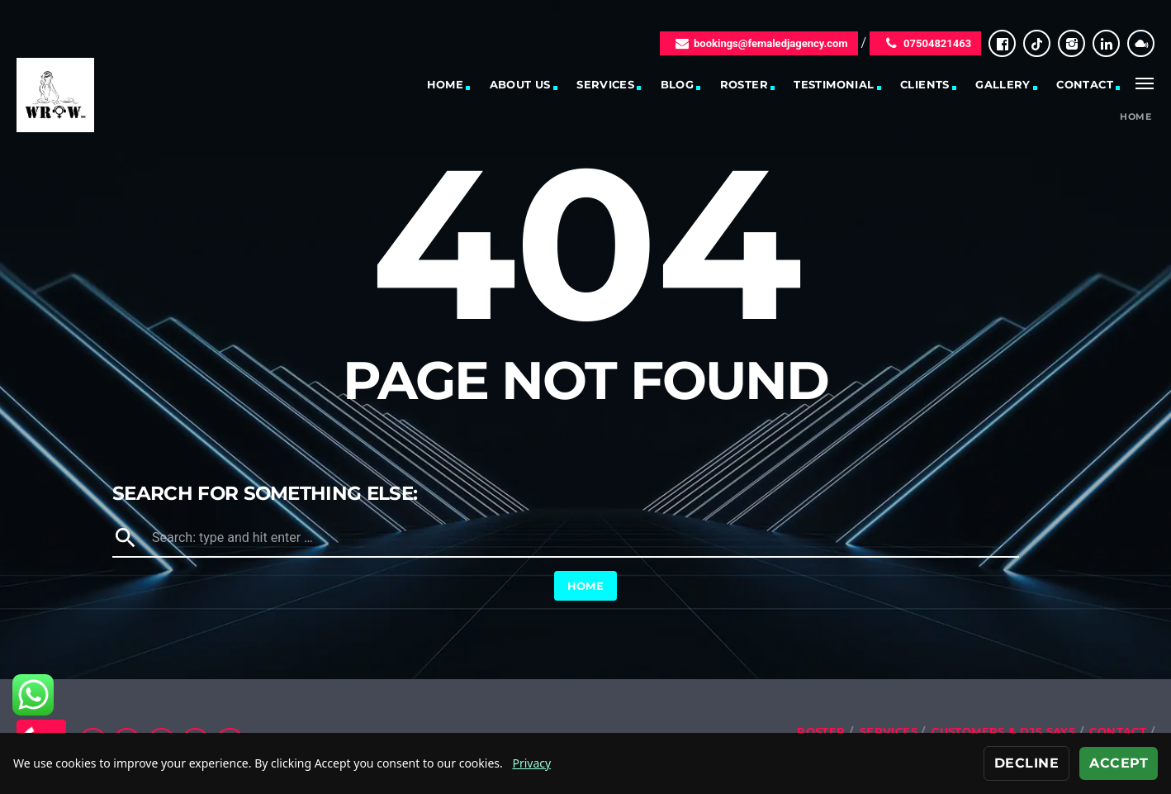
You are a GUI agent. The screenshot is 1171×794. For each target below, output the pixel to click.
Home (445, 84)
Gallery (1003, 84)
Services (605, 84)
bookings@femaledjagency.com (759, 43)
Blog (678, 84)
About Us (520, 84)
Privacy (531, 763)
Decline (1026, 763)
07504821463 (925, 43)
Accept (1118, 763)
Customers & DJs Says (1003, 731)
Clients (925, 84)
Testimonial (834, 84)
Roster (744, 84)
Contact (1084, 84)
